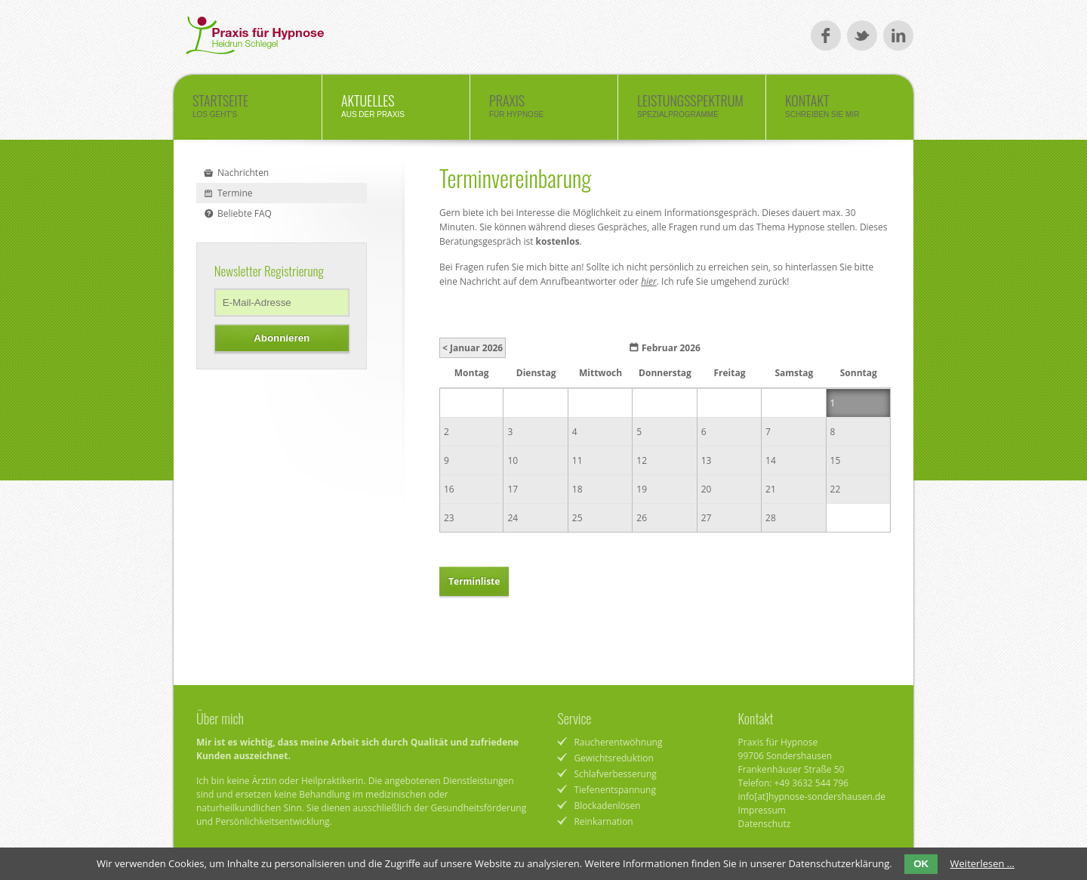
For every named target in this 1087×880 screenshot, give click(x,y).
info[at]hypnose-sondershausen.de (812, 796)
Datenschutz (764, 823)
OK (920, 863)
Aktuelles (396, 109)
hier (649, 281)
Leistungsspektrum (692, 109)
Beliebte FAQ (244, 213)
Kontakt (840, 109)
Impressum (762, 810)
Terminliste (474, 581)
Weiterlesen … (982, 863)
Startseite (247, 109)
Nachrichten (243, 172)
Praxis (544, 109)
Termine (235, 193)
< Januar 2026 (472, 347)
